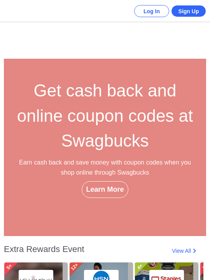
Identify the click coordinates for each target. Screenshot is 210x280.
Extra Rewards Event (44, 249)
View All (181, 251)
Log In (146, 11)
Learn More (105, 203)
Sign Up (187, 11)
